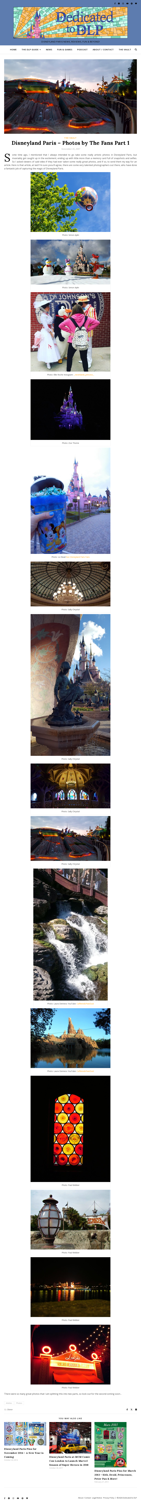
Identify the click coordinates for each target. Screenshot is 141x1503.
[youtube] (127, 3)
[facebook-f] (115, 3)
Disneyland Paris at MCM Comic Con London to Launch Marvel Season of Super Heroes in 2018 (69, 1460)
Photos (19, 1403)
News (49, 49)
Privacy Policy (108, 1498)
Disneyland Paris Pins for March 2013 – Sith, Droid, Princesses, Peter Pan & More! (115, 1474)
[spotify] (132, 3)
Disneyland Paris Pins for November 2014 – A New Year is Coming (24, 1452)
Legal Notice (97, 1498)
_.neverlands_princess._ (84, 374)
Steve (10, 1409)
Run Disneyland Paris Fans (78, 557)
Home (13, 49)
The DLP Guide (30, 49)
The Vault (125, 49)
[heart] (136, 3)
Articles (9, 1403)
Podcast (82, 49)
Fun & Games (64, 49)
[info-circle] (119, 3)
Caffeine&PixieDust (85, 1003)
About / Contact (103, 49)
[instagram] (123, 3)
